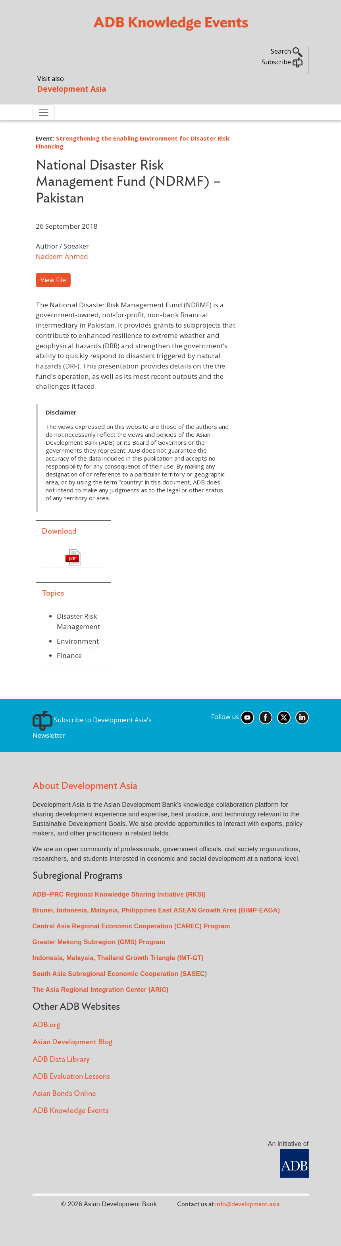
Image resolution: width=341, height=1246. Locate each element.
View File (53, 280)
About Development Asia (85, 786)
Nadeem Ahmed (62, 256)
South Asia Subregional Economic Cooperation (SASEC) (120, 973)
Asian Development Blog (72, 1042)
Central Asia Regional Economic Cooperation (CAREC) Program (131, 926)
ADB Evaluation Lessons (71, 1076)
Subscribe (282, 62)
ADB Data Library (61, 1059)
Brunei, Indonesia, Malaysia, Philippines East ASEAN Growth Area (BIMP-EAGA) (156, 910)
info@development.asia (247, 1204)
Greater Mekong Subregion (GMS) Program (99, 942)
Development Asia (71, 88)
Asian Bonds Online (64, 1093)
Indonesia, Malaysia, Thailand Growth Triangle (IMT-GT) (118, 958)
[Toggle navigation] (44, 112)
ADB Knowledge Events (71, 1111)
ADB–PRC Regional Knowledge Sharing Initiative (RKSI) (119, 894)
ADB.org (46, 1025)
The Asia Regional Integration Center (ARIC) (101, 989)
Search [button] (286, 51)
